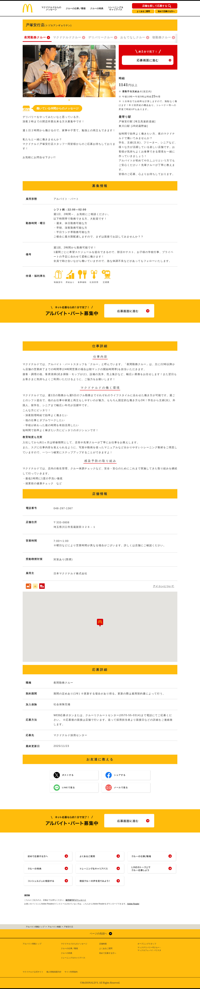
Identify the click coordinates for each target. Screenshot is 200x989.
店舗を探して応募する (154, 6)
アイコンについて (163, 586)
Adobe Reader (133, 904)
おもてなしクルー (132, 37)
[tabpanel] (69, 71)
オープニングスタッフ (147, 944)
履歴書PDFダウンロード (75, 900)
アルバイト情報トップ (32, 944)
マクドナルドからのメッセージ (51, 8)
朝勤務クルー (161, 37)
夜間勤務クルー (35, 37)
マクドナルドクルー (67, 37)
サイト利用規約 (71, 972)
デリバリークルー (100, 37)
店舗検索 (103, 944)
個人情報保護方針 (53, 972)
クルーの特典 (96, 8)
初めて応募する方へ (166, 11)
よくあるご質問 (143, 11)
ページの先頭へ (98, 933)
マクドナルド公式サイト (33, 972)
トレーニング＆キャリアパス (115, 8)
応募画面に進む (148, 60)
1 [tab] (69, 100)
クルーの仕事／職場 (75, 8)
